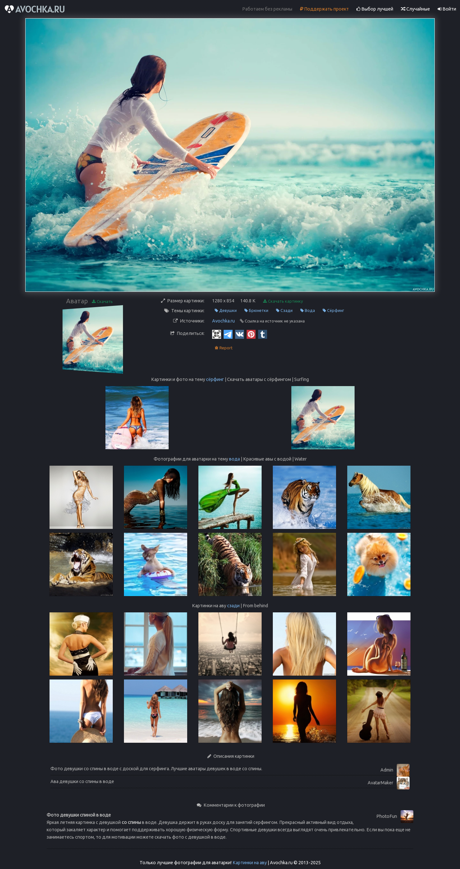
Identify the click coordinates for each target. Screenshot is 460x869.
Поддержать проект (324, 9)
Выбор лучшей (374, 9)
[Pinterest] (251, 334)
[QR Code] (216, 334)
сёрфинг (215, 379)
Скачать (102, 301)
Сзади (284, 310)
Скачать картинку (283, 301)
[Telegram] (228, 334)
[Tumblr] (262, 334)
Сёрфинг (333, 310)
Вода (307, 310)
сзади (233, 605)
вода (234, 459)
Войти (447, 9)
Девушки (226, 310)
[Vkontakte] (239, 334)
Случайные (415, 9)
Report (224, 347)
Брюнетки (256, 310)
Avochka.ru (223, 320)
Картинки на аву (250, 862)
